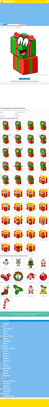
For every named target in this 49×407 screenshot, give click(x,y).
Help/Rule (13, 400)
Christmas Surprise (18, 112)
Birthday (6, 393)
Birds (5, 326)
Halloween (7, 391)
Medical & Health (9, 381)
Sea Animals (7, 329)
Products (6, 361)
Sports (5, 351)
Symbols (6, 386)
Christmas (6, 388)
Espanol (4, 400)
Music (5, 356)
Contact (21, 400)
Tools (5, 363)
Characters (7, 383)
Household (7, 368)
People (5, 371)
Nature (5, 334)
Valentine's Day (8, 396)
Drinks (5, 346)
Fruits (5, 338)
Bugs (5, 331)
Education (6, 376)
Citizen (5, 373)
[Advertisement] (24, 13)
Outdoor (6, 353)
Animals (6, 324)
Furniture (6, 366)
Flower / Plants (8, 336)
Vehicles (6, 358)
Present (24, 112)
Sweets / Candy (8, 348)
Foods (5, 343)
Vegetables (7, 341)
